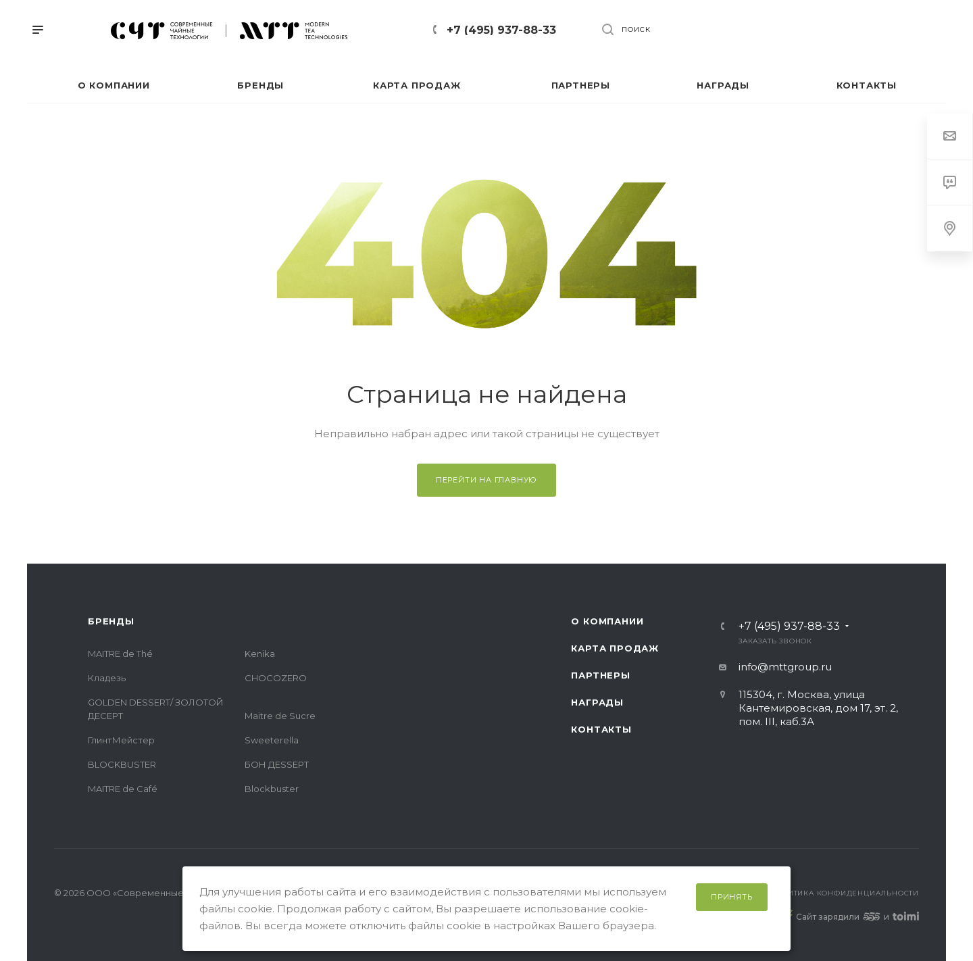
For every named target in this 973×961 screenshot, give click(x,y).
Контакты (601, 729)
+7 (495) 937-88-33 (501, 30)
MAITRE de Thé (120, 653)
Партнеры (600, 675)
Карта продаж (615, 648)
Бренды (111, 621)
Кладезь (107, 677)
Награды (597, 702)
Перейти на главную (486, 480)
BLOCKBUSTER (122, 764)
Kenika (260, 653)
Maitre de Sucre (280, 715)
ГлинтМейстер (121, 740)
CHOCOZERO (276, 677)
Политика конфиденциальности (844, 893)
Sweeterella (272, 740)
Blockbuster (272, 788)
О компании (607, 621)
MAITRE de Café (122, 788)
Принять (732, 897)
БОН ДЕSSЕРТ (277, 764)
